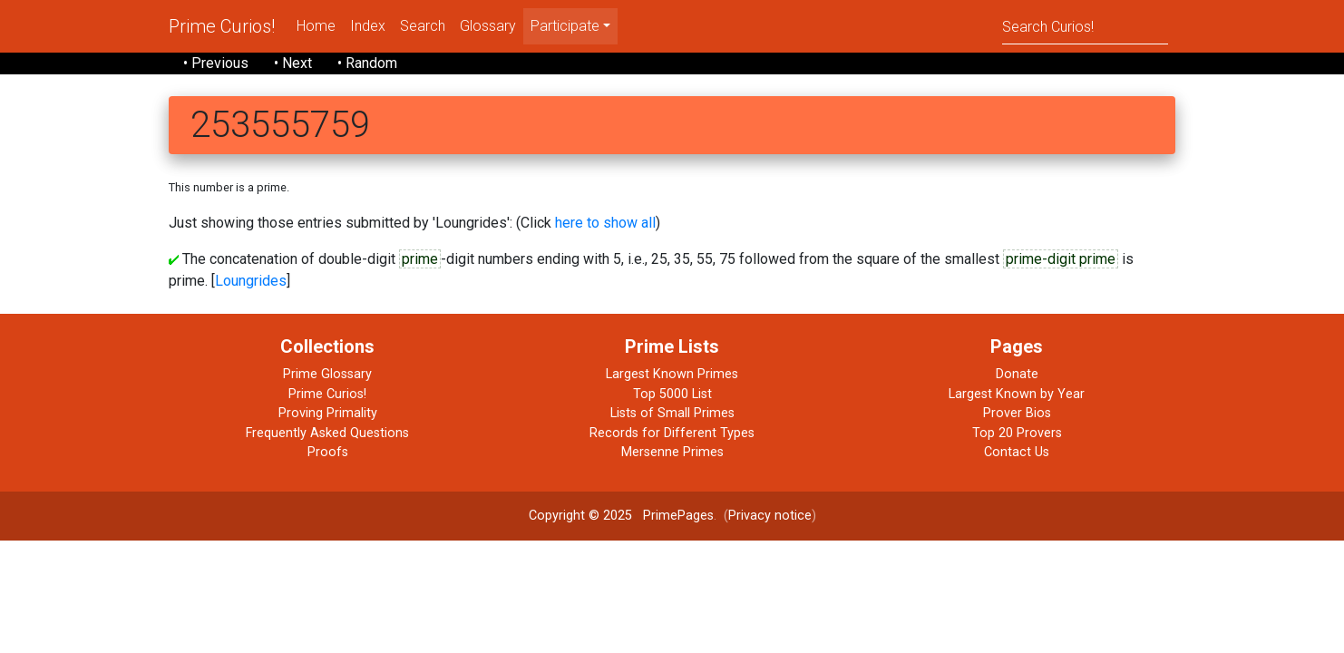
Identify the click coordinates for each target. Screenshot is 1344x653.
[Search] (1085, 25)
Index (367, 25)
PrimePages (678, 515)
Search (422, 25)
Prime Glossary (327, 374)
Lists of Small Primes (672, 413)
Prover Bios (1017, 413)
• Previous (215, 63)
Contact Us (1016, 452)
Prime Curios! (222, 26)
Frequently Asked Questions (327, 433)
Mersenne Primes (672, 452)
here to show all (605, 222)
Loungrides (251, 280)
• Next (293, 63)
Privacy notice (770, 515)
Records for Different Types (672, 433)
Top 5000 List (672, 394)
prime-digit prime (1060, 259)
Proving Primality (327, 413)
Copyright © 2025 (580, 515)
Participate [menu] (565, 25)
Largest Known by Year (1017, 394)
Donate (1017, 374)
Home (316, 25)
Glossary (488, 25)
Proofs (327, 452)
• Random (367, 63)
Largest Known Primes (672, 374)
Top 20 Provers (1017, 433)
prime (420, 259)
